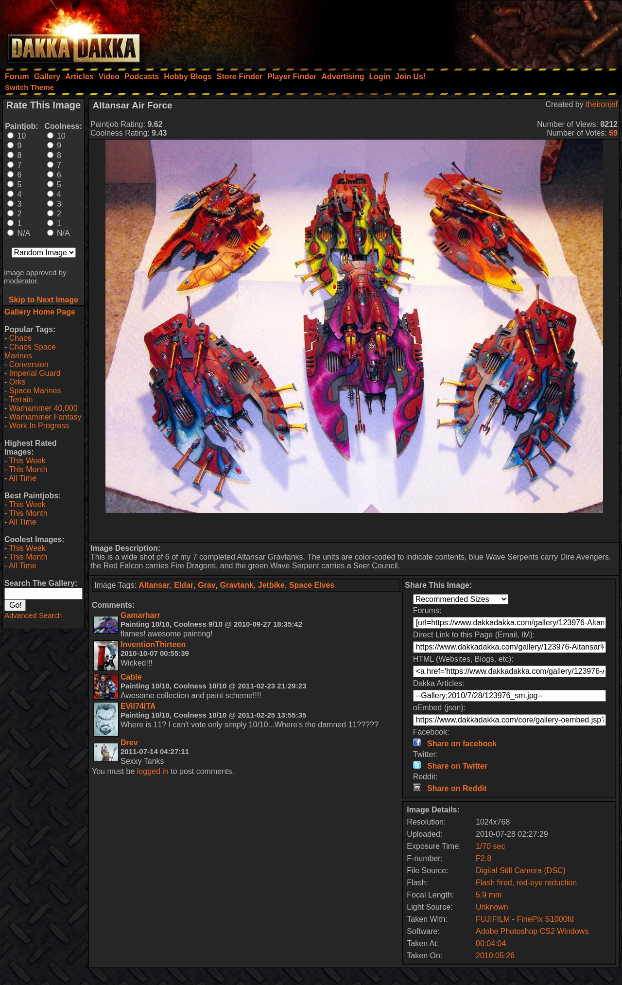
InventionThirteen (153, 644)
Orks (17, 382)
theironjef (602, 104)
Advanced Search (33, 615)
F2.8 (483, 858)
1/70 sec (490, 846)
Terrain (21, 399)
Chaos (20, 338)
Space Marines (35, 391)
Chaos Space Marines (30, 351)
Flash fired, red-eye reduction (526, 883)
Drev (129, 743)
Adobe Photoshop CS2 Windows (532, 931)
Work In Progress (39, 426)
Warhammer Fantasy (45, 417)
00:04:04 (491, 943)
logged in (153, 771)
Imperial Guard (35, 373)
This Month (28, 469)
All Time (22, 478)
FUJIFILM (493, 919)
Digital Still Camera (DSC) (521, 870)
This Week (27, 461)
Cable (131, 677)
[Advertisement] (491, 31)
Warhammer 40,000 (43, 408)
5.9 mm (488, 895)
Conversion (29, 364)
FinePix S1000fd (545, 919)
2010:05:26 (495, 955)
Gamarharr (140, 615)
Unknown (492, 907)
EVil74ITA (138, 706)
